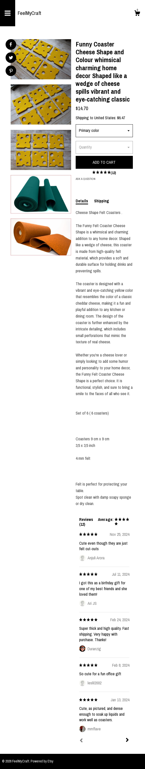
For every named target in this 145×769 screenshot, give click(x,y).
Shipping (101, 201)
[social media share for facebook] (11, 44)
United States (104, 118)
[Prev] (81, 741)
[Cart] (137, 14)
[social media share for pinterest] (11, 71)
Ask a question (85, 179)
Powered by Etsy (42, 761)
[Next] (127, 740)
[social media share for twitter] (11, 58)
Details (82, 201)
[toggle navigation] (7, 13)
